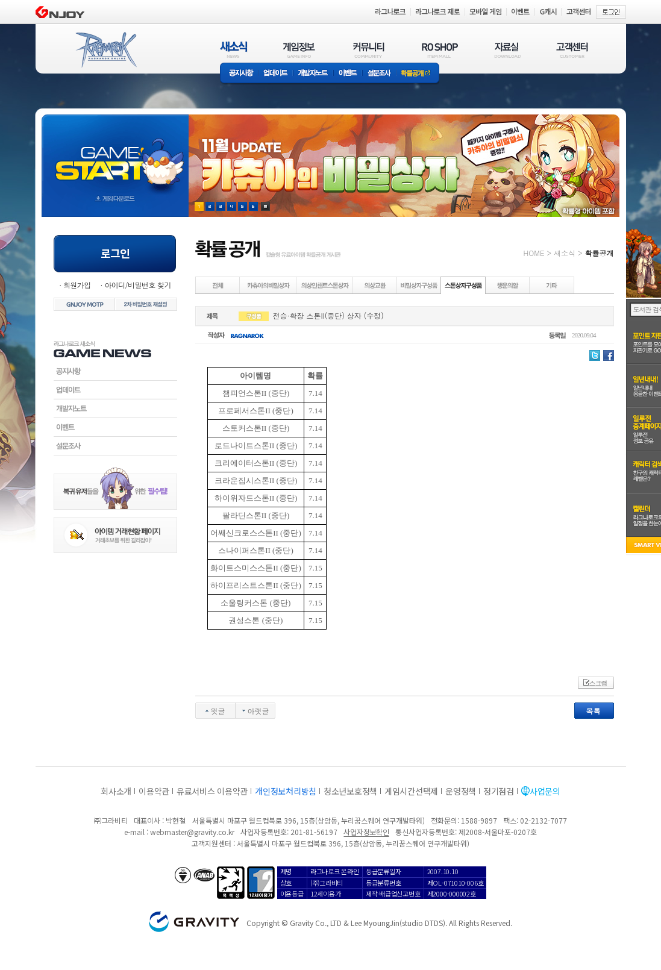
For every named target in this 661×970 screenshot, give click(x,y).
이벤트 (347, 74)
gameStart (115, 154)
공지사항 (239, 74)
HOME (534, 253)
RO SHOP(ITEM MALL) (440, 50)
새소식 (564, 253)
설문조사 (379, 74)
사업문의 (545, 791)
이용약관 (154, 791)
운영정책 (460, 791)
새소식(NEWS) (234, 50)
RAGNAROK (105, 50)
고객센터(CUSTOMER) (572, 50)
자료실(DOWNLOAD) (507, 50)
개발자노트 (313, 74)
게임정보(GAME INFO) (299, 50)
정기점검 (498, 791)
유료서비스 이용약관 (212, 791)
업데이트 (275, 74)
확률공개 (417, 74)
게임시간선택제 (411, 791)
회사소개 (116, 791)
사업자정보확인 (366, 832)
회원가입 (77, 285)
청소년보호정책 (350, 791)
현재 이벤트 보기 (265, 206)
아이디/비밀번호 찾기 (137, 285)
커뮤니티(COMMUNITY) (369, 50)
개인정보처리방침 (285, 791)
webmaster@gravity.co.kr (192, 832)
